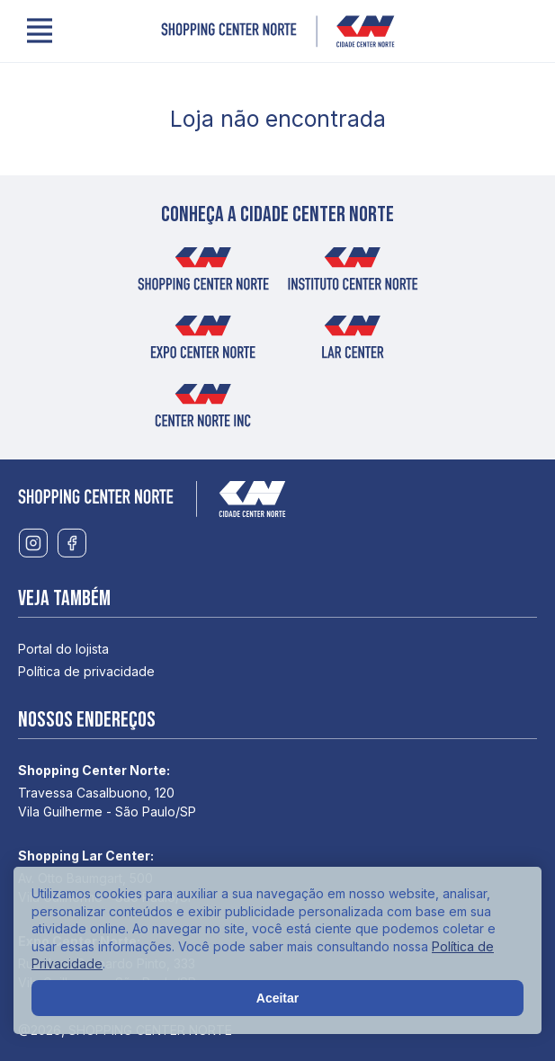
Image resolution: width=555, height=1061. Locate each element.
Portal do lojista (63, 648)
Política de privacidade (86, 671)
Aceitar (277, 998)
